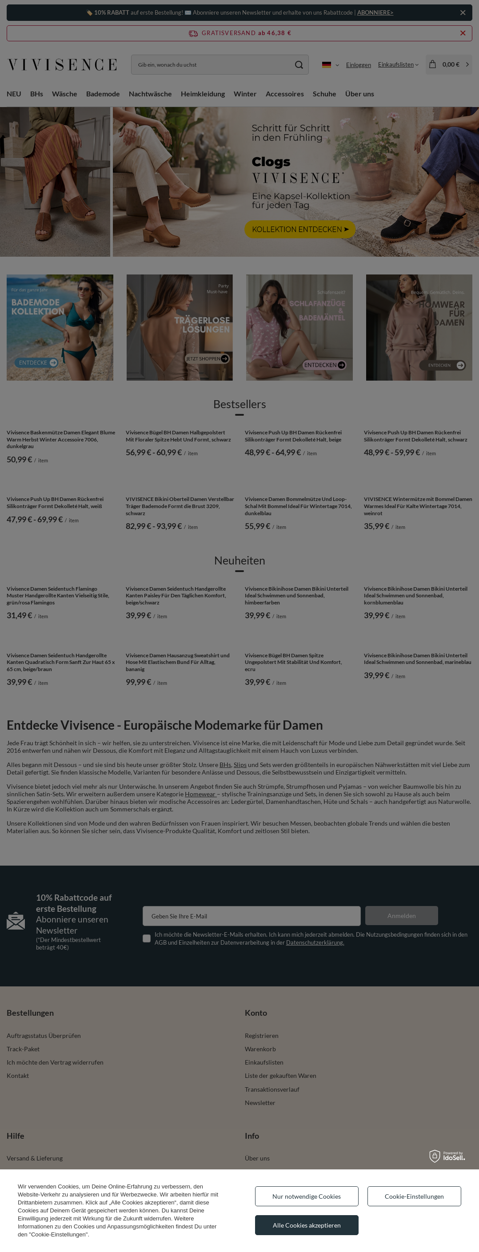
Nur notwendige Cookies (306, 1196)
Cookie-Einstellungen (414, 1196)
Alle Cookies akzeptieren (307, 1225)
